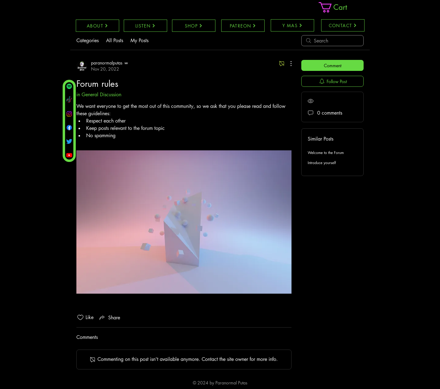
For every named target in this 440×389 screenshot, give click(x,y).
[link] (338, 7)
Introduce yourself (322, 162)
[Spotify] (69, 86)
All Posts (114, 40)
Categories (87, 40)
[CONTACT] (343, 25)
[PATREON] (243, 26)
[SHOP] (193, 26)
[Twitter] (69, 141)
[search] (332, 40)
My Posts (139, 40)
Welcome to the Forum (326, 152)
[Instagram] (69, 113)
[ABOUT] (97, 26)
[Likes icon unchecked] (80, 317)
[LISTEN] (145, 26)
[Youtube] (69, 155)
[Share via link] (109, 317)
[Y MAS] (292, 25)
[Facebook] (69, 127)
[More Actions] (288, 63)
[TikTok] (69, 100)
